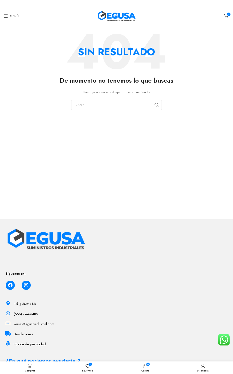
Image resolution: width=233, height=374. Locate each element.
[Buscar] (116, 105)
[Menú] (11, 16)
